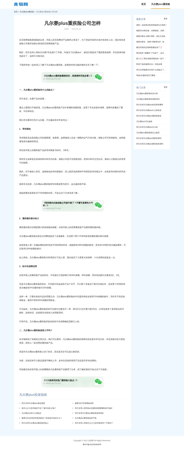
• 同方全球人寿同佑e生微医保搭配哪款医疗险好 (92, 408)
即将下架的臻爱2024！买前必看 (149, 64)
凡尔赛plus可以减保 (144, 121)
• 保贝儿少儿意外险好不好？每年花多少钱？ (37, 408)
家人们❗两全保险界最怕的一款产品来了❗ (154, 59)
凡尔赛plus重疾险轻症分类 (147, 93)
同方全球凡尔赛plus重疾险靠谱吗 (149, 144)
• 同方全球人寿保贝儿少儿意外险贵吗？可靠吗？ (93, 423)
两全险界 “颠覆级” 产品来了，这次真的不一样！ (155, 53)
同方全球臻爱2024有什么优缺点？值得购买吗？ (155, 70)
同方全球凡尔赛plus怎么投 (147, 127)
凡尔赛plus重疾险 (160, 4)
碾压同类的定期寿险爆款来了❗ (149, 47)
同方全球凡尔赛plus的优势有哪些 (149, 105)
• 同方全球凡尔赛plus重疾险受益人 (34, 423)
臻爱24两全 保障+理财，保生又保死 (150, 36)
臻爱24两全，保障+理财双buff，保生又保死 (154, 42)
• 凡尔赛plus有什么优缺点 (30, 413)
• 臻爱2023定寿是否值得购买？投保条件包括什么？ (40, 418)
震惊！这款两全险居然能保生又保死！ (151, 25)
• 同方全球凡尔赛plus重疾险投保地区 (88, 413)
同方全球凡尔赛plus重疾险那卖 (149, 116)
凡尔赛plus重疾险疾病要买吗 (148, 99)
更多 (165, 19)
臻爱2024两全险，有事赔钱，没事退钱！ (152, 31)
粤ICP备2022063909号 (92, 444)
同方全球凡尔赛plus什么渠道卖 (149, 110)
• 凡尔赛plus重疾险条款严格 (85, 418)
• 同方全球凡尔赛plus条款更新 (32, 403)
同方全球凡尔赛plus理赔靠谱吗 (149, 138)
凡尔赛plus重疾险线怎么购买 (148, 133)
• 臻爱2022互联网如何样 (83, 403)
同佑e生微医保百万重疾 (146, 75)
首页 (143, 4)
